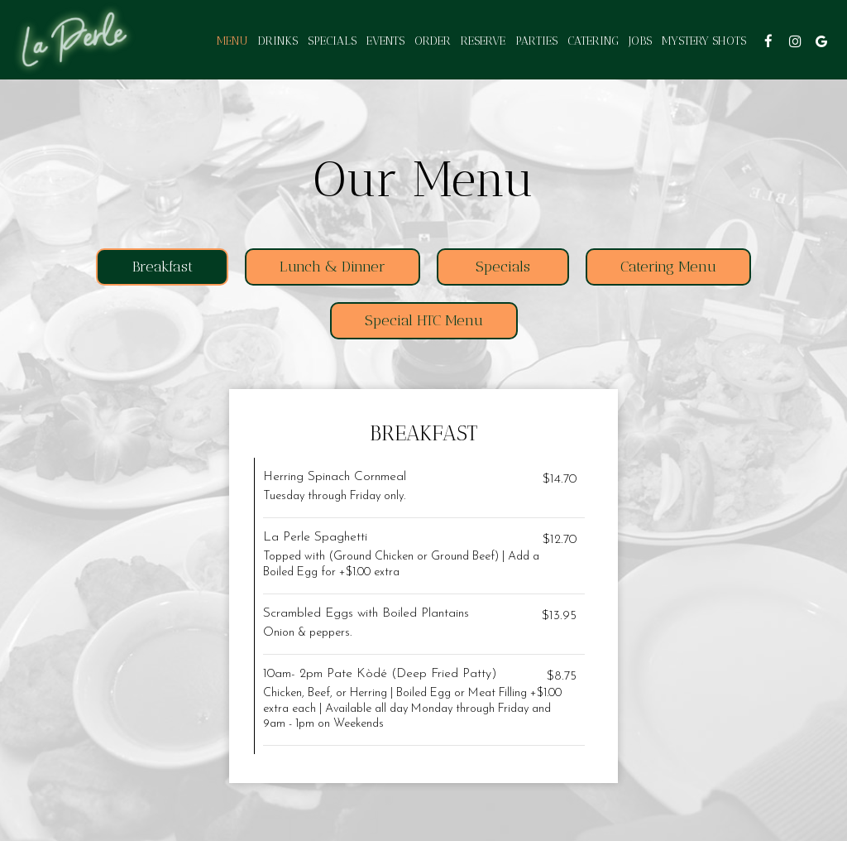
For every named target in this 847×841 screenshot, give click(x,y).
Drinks (278, 41)
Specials (332, 41)
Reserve (483, 41)
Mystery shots (704, 41)
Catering (593, 41)
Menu (232, 41)
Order (432, 41)
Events (385, 41)
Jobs (640, 41)
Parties (536, 41)
